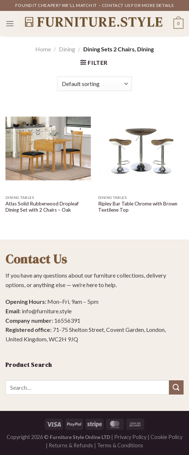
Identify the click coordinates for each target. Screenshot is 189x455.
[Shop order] (94, 84)
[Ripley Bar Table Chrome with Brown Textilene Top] (141, 148)
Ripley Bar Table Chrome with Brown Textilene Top (137, 207)
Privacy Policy (130, 437)
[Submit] (176, 387)
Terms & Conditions (120, 445)
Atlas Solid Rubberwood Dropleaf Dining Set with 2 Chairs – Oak (42, 207)
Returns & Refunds (71, 445)
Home (43, 49)
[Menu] (9, 23)
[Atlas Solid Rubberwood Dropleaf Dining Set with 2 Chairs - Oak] (48, 148)
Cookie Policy (166, 437)
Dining (67, 49)
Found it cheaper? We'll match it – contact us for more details (94, 5)
